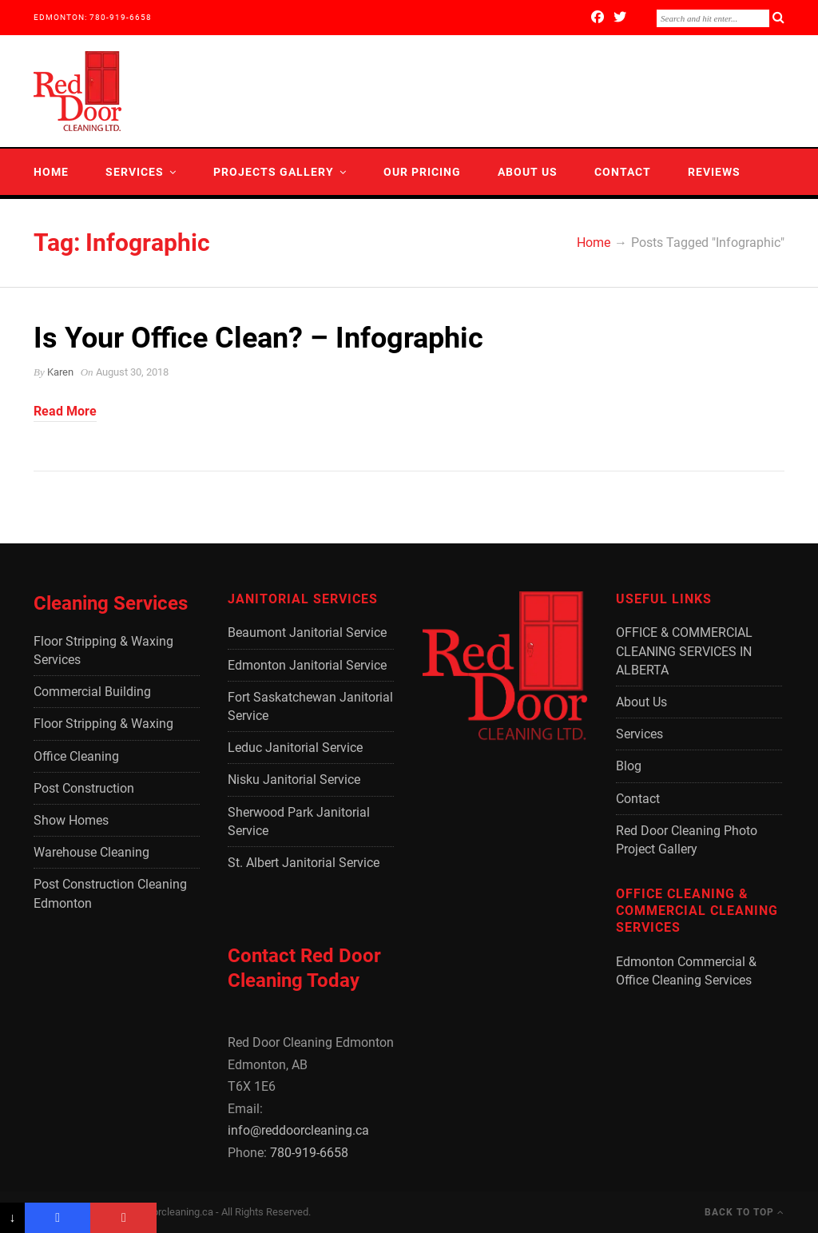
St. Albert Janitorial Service (303, 862)
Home (51, 171)
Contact (622, 171)
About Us (528, 171)
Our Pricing (422, 171)
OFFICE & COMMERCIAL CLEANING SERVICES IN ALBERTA (684, 651)
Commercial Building (92, 691)
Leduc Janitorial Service (295, 747)
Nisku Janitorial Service (294, 779)
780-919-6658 (309, 1152)
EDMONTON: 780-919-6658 (93, 17)
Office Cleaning (76, 756)
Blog (50, 219)
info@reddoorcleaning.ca (298, 1130)
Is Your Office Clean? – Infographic (258, 338)
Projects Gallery (273, 171)
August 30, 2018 (132, 372)
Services (134, 171)
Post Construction (84, 788)
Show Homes (71, 820)
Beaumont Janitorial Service (307, 632)
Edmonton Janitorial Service (307, 665)
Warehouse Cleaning (91, 852)
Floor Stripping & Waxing (103, 723)
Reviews (714, 171)
